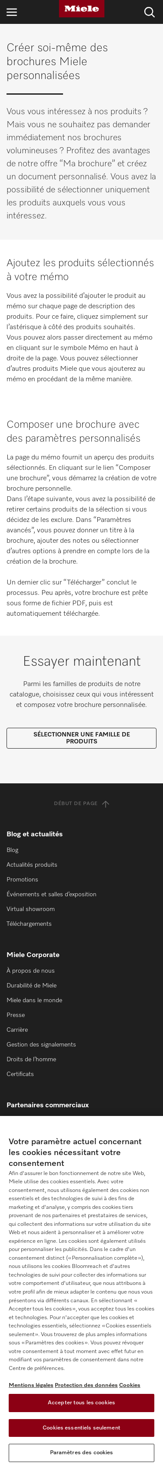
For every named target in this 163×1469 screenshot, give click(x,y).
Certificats (20, 1074)
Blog (12, 850)
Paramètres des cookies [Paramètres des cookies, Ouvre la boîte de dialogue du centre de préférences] (81, 1453)
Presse (16, 1015)
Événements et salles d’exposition (51, 894)
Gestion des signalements (41, 1045)
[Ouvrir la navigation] (12, 12)
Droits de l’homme (31, 1059)
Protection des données (86, 1385)
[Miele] (81, 8)
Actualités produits (32, 865)
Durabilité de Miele (32, 986)
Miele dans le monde (34, 1000)
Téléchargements (29, 924)
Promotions (22, 880)
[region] (81, 1292)
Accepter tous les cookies (81, 1403)
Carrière (17, 1030)
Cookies (129, 1385)
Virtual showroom (31, 909)
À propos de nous (31, 971)
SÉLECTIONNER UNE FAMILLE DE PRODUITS (81, 738)
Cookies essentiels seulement (81, 1428)
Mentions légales (31, 1385)
